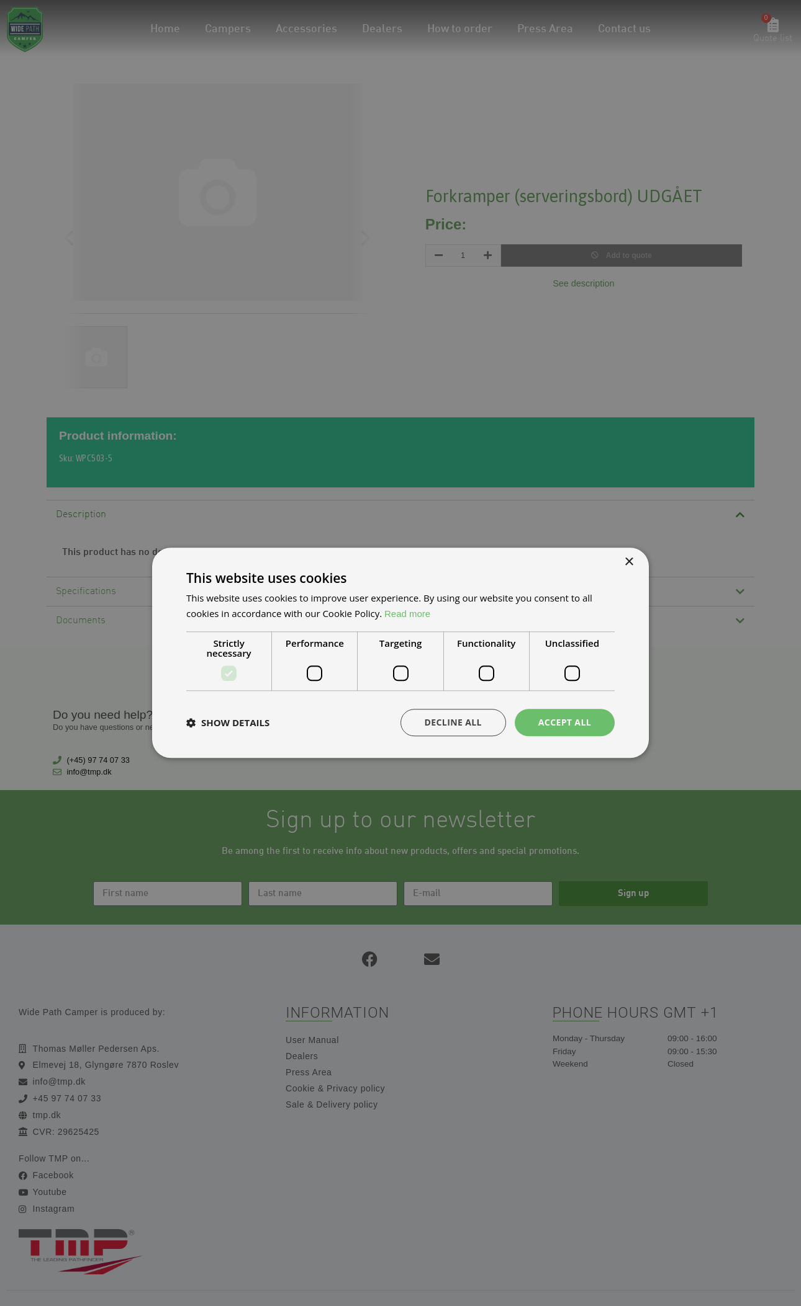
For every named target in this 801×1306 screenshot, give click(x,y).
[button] (227, 722)
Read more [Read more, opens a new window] (407, 613)
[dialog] (400, 653)
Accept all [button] (564, 722)
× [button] (628, 562)
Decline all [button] (452, 722)
